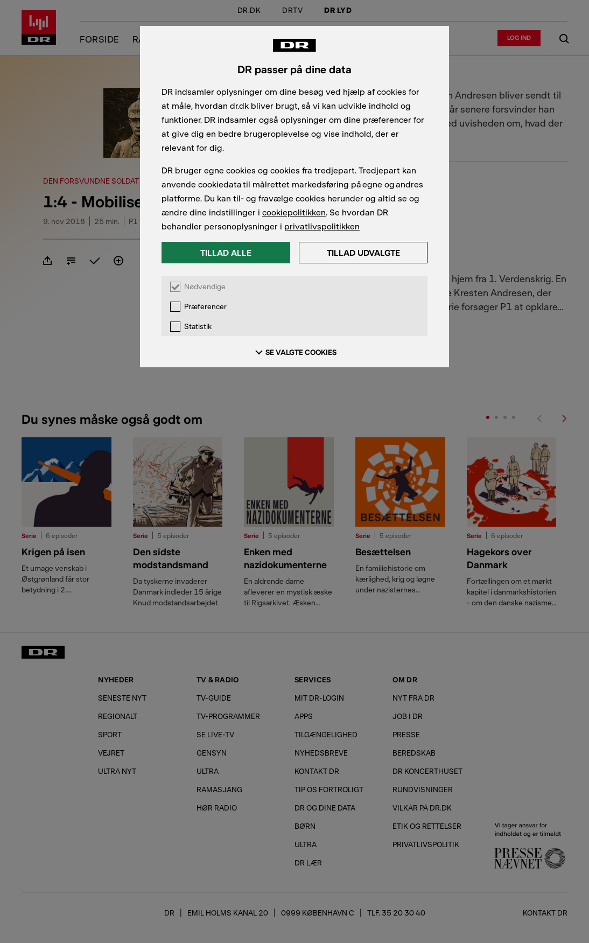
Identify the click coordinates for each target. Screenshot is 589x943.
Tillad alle (225, 252)
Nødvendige (205, 287)
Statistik (198, 327)
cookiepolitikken (294, 212)
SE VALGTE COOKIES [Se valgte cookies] (294, 352)
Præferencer (205, 307)
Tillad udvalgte (363, 252)
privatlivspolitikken (322, 226)
